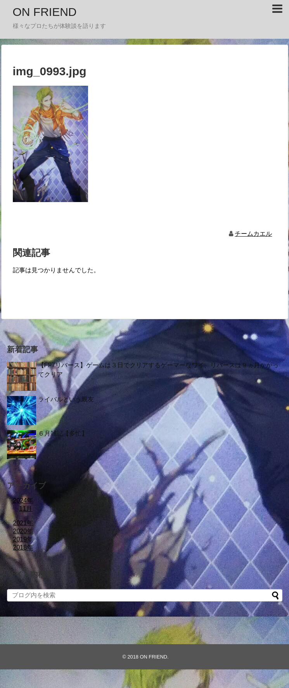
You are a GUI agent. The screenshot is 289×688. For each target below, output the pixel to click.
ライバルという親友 (66, 399)
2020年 (23, 531)
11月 (26, 508)
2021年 (23, 523)
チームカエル (253, 233)
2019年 (23, 539)
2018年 (23, 547)
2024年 (23, 500)
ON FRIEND (45, 11)
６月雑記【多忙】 (63, 433)
